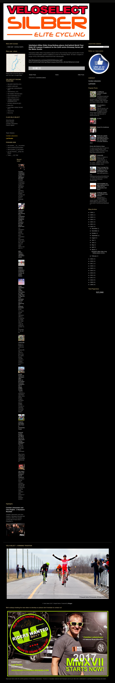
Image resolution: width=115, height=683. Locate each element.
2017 (91, 263)
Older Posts (81, 74)
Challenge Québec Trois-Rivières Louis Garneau (102, 194)
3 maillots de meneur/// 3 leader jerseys (102, 93)
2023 (91, 219)
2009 (91, 282)
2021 (91, 224)
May (93, 245)
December (94, 228)
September (95, 235)
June (93, 242)
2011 (91, 277)
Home (56, 74)
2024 (91, 217)
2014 (91, 270)
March (93, 249)
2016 (91, 266)
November (94, 231)
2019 (91, 259)
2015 (91, 268)
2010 (91, 280)
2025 (91, 215)
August (94, 238)
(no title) (99, 118)
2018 (91, 261)
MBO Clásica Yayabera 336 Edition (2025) (21, 254)
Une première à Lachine (101, 105)
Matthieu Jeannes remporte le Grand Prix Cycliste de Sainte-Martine (21, 272)
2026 (91, 212)
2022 (91, 222)
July (93, 240)
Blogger (70, 603)
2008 (91, 284)
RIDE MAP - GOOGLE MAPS (15, 47)
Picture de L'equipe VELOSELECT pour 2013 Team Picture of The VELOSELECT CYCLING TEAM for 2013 (99, 139)
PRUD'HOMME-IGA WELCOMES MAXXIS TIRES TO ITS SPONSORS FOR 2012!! (103, 186)
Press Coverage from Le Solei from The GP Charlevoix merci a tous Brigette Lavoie (102, 169)
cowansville (21, 342)
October (94, 233)
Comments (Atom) (41, 77)
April (93, 247)
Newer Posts (32, 74)
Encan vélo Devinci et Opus (97, 146)
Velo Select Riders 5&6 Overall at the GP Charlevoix (21, 474)
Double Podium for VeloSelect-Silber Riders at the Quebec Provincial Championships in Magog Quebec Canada (21, 382)
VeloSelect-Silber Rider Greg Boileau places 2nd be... (99, 252)
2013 (91, 273)
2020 (91, 226)
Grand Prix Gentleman (103, 127)
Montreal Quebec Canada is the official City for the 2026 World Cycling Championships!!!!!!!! (21, 438)
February (94, 256)
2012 (91, 275)
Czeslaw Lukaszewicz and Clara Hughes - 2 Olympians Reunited (21, 175)
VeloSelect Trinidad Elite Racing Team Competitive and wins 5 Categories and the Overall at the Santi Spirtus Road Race (21, 218)
